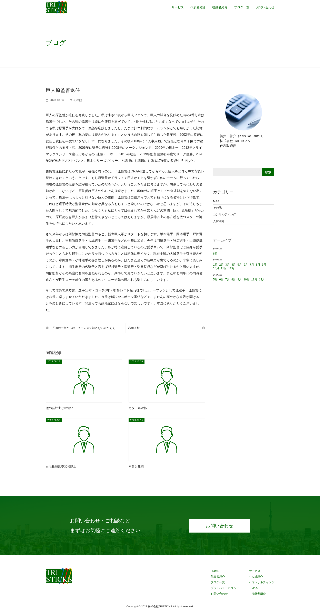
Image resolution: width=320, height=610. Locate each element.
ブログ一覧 (240, 8)
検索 (268, 172)
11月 (254, 279)
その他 (77, 100)
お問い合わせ (264, 8)
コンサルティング (224, 214)
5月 (215, 279)
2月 (221, 264)
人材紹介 (218, 221)
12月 (262, 279)
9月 (240, 279)
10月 (246, 279)
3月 (227, 264)
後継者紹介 (217, 8)
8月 (233, 279)
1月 (215, 264)
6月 (221, 279)
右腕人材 (165, 328)
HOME (215, 571)
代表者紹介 (194, 8)
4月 (233, 264)
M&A (216, 201)
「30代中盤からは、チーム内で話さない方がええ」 (83, 328)
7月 (227, 279)
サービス (173, 8)
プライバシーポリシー (225, 588)
